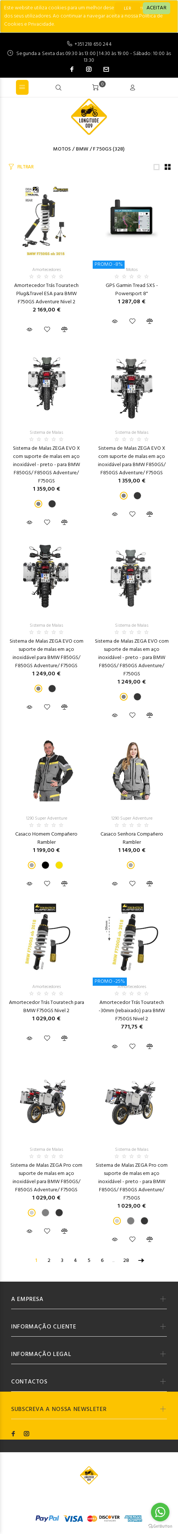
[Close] (156, 8)
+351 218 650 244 (93, 44)
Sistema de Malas (46, 432)
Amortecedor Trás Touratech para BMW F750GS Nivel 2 (46, 1006)
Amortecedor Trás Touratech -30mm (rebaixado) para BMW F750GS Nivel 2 (132, 1010)
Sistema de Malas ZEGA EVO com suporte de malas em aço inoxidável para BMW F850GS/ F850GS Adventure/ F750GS (46, 653)
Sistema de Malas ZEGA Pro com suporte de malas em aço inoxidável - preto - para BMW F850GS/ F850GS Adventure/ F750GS (132, 1181)
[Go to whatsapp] (160, 1512)
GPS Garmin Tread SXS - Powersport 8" (132, 289)
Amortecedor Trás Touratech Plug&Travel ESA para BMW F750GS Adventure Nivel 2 (46, 293)
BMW (82, 149)
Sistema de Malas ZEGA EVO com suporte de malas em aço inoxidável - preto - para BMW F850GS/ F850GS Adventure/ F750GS (132, 657)
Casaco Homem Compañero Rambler (46, 838)
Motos (62, 149)
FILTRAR (25, 167)
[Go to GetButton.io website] (160, 1526)
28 (126, 1260)
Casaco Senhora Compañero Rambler (131, 838)
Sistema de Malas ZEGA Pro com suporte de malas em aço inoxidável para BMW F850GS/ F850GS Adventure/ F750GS (46, 1177)
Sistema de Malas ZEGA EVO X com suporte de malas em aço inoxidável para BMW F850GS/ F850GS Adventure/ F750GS (132, 460)
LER (127, 8)
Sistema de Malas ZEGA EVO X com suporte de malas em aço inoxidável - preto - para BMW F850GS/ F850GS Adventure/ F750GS (46, 464)
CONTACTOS (29, 1382)
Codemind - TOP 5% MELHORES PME (113, 1498)
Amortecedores (46, 270)
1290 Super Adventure (46, 818)
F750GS (102, 149)
